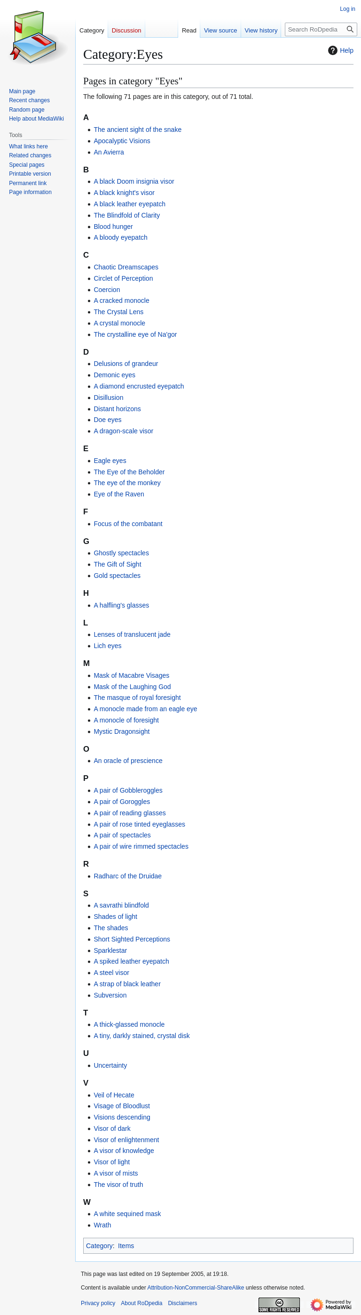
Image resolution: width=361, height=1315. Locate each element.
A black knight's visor (124, 192)
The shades (111, 928)
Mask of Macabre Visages (131, 675)
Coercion (107, 289)
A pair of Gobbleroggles (128, 790)
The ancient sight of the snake (137, 129)
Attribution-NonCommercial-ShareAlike (195, 1287)
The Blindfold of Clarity (127, 215)
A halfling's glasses (121, 605)
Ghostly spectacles (121, 553)
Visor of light (112, 1162)
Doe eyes (107, 419)
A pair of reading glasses (129, 813)
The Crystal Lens (118, 312)
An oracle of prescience (128, 760)
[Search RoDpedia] (321, 29)
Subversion (110, 995)
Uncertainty (110, 1065)
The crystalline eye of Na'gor (135, 334)
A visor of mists (116, 1173)
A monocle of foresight (126, 720)
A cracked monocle (121, 300)
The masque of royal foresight (137, 697)
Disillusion (108, 397)
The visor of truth (118, 1184)
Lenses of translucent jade (132, 634)
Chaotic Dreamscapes (126, 267)
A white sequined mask (127, 1214)
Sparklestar (110, 950)
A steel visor (111, 972)
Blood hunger (113, 226)
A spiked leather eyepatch (131, 961)
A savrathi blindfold (121, 905)
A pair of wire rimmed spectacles (141, 846)
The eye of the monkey (127, 483)
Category (99, 1246)
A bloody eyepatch (120, 237)
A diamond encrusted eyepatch (139, 386)
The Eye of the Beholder (129, 472)
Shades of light (115, 916)
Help (339, 50)
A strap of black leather (127, 984)
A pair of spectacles (122, 835)
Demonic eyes (114, 375)
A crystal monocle (119, 323)
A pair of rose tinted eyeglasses (139, 824)
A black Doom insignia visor (134, 181)
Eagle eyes (110, 460)
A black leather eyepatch (129, 204)
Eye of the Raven (119, 494)
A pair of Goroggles (122, 801)
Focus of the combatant (128, 524)
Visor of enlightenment (126, 1140)
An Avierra (109, 152)
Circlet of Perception (123, 278)
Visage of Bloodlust (122, 1106)
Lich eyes (107, 645)
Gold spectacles (117, 575)
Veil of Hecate (114, 1095)
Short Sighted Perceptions (132, 939)
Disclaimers (182, 1303)
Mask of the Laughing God (132, 686)
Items (126, 1246)
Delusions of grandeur (126, 363)
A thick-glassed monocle (129, 1024)
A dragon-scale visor (123, 431)
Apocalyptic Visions (122, 141)
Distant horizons (117, 409)
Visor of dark (112, 1128)
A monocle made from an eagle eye (145, 709)
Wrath (102, 1225)
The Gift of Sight (117, 564)
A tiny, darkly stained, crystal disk (141, 1035)
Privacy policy (98, 1303)
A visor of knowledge (124, 1150)
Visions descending (122, 1117)
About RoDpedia (141, 1303)
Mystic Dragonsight (121, 731)
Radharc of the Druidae (128, 876)
